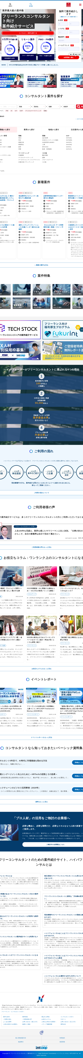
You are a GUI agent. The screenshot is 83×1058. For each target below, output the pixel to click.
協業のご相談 (26, 1024)
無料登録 (25, 1016)
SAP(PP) (69, 142)
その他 (44, 153)
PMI (19, 140)
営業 (19, 149)
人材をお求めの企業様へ (49, 1021)
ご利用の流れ (7, 1019)
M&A (19, 138)
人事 (43, 144)
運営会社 (63, 1024)
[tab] (29, 129)
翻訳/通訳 (45, 155)
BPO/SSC (45, 147)
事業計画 (21, 142)
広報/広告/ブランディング (26, 162)
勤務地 (36, 106)
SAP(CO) (69, 149)
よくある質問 (7, 1021)
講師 (43, 157)
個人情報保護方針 (20, 1038)
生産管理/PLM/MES (48, 142)
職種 (20, 106)
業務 (43, 135)
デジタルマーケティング (25, 157)
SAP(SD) (69, 138)
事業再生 (21, 144)
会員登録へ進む (71, 56)
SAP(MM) (69, 140)
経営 (19, 147)
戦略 (20, 135)
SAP (67, 135)
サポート (63, 1019)
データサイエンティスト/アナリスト (29, 159)
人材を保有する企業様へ (10, 1024)
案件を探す (6, 1016)
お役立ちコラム (46, 1019)
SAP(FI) (68, 147)
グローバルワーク (47, 159)
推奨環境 (62, 1042)
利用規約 (62, 1038)
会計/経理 (45, 138)
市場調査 (21, 155)
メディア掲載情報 (47, 1024)
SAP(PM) (69, 144)
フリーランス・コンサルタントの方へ (13, 1011)
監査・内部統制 (47, 149)
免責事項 (20, 1042)
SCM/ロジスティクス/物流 (50, 140)
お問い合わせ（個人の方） (30, 1021)
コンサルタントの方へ (67, 1016)
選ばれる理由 (46, 1016)
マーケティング (23, 153)
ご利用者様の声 (27, 1019)
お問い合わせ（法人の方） (69, 1021)
